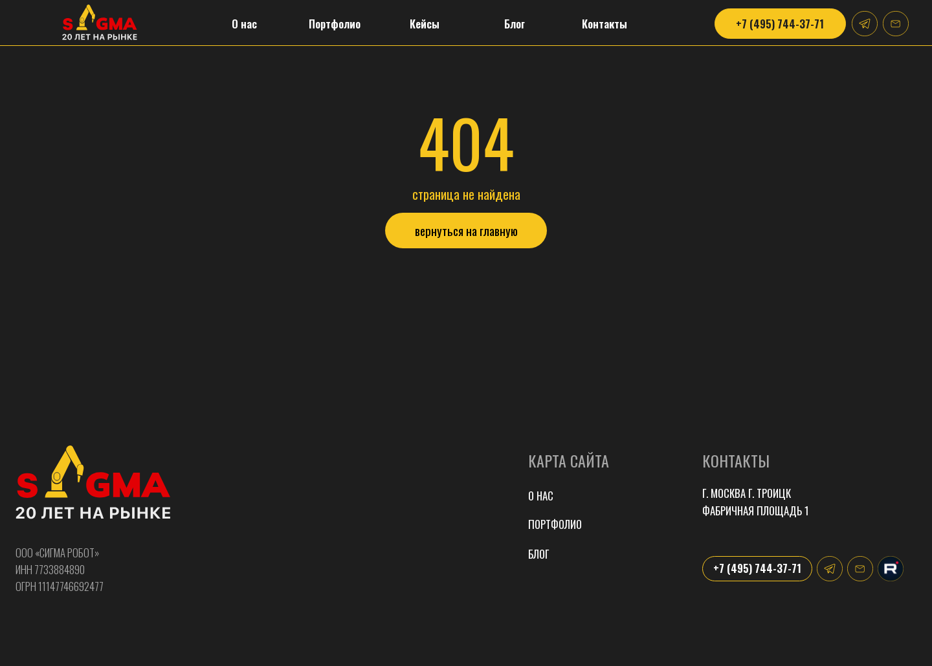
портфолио (555, 524)
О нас (540, 496)
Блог (538, 554)
